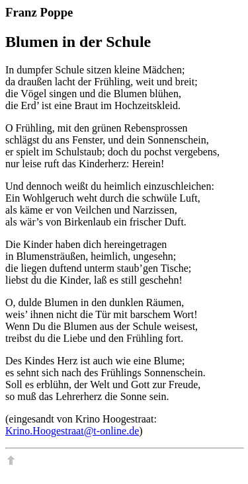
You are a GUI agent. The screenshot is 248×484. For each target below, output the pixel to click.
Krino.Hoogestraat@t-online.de (72, 430)
